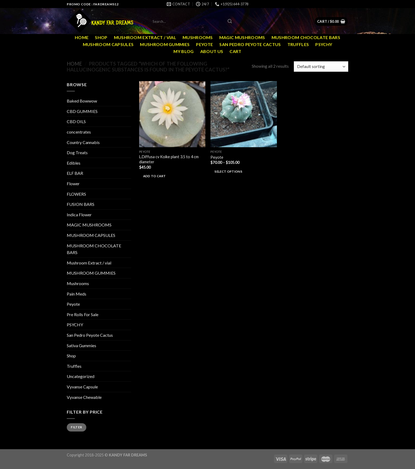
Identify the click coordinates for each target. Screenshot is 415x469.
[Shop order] (321, 66)
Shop (101, 37)
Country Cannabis (83, 142)
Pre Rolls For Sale (82, 314)
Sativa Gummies (81, 345)
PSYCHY (323, 44)
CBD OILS (76, 121)
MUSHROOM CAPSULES (108, 44)
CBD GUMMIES (82, 111)
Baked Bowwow (82, 100)
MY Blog (183, 51)
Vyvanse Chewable (84, 397)
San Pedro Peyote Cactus (250, 44)
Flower (73, 183)
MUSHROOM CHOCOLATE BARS (306, 37)
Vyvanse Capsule (82, 386)
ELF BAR (75, 173)
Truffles (298, 44)
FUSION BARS (80, 204)
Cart (235, 51)
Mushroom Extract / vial (145, 37)
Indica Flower (79, 214)
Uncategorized (80, 376)
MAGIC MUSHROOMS (242, 37)
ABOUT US (211, 51)
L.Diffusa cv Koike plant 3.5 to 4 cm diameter (169, 159)
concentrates (79, 131)
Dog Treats (77, 152)
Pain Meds (76, 293)
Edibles (73, 162)
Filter (76, 427)
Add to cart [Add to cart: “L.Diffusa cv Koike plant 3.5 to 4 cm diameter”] (154, 176)
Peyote (204, 44)
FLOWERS (76, 193)
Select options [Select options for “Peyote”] (228, 171)
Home (81, 37)
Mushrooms (198, 37)
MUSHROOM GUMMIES (165, 44)
